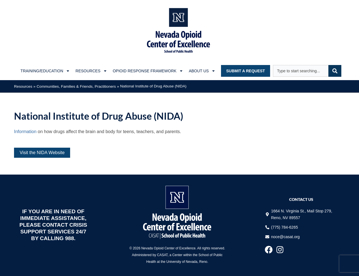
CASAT (162, 255)
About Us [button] (202, 71)
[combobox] (300, 71)
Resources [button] (91, 71)
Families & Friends (77, 86)
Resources (23, 86)
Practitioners (105, 86)
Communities (48, 86)
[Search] (334, 71)
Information (25, 131)
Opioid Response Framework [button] (148, 71)
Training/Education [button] (45, 71)
